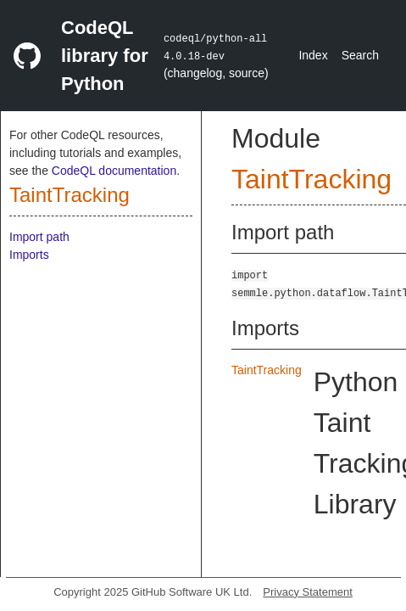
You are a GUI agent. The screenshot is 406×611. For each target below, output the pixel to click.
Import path (39, 237)
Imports (29, 254)
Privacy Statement (308, 592)
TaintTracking (69, 194)
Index (312, 55)
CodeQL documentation (114, 170)
